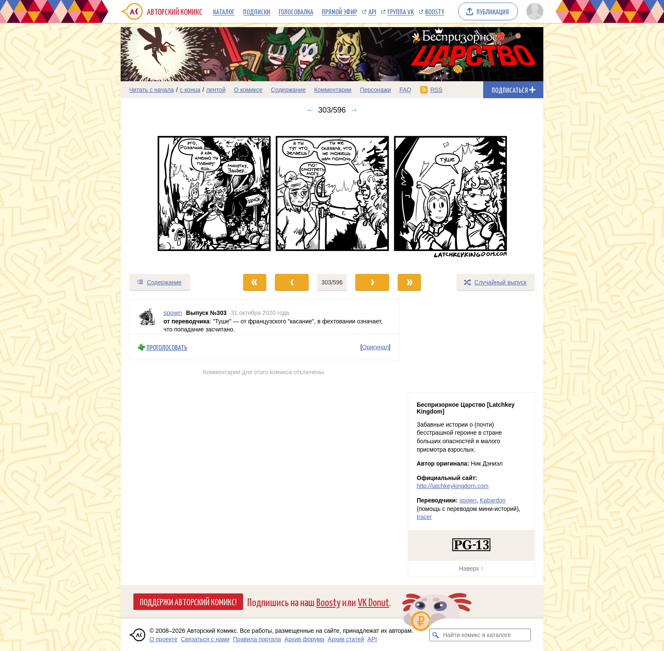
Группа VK (400, 11)
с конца (190, 89)
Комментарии (332, 89)
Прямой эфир (339, 11)
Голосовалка (296, 11)
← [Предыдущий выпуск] (310, 110)
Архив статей (346, 639)
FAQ (405, 89)
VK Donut (373, 601)
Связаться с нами (205, 639)
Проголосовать (167, 346)
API (372, 11)
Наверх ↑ (471, 568)
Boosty (434, 11)
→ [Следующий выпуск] (354, 110)
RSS (436, 89)
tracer (424, 516)
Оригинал (375, 347)
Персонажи (375, 89)
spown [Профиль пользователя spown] (172, 312)
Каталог (224, 11)
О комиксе (248, 89)
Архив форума (304, 639)
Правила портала (257, 639)
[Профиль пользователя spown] (146, 317)
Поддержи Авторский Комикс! (188, 601)
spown (467, 500)
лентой (216, 89)
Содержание (288, 89)
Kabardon (493, 500)
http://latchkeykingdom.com (453, 486)
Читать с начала (151, 89)
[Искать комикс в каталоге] (436, 635)
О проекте (163, 639)
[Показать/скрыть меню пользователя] (533, 11)
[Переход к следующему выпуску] (332, 193)
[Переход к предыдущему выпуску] (174, 193)
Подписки (256, 11)
